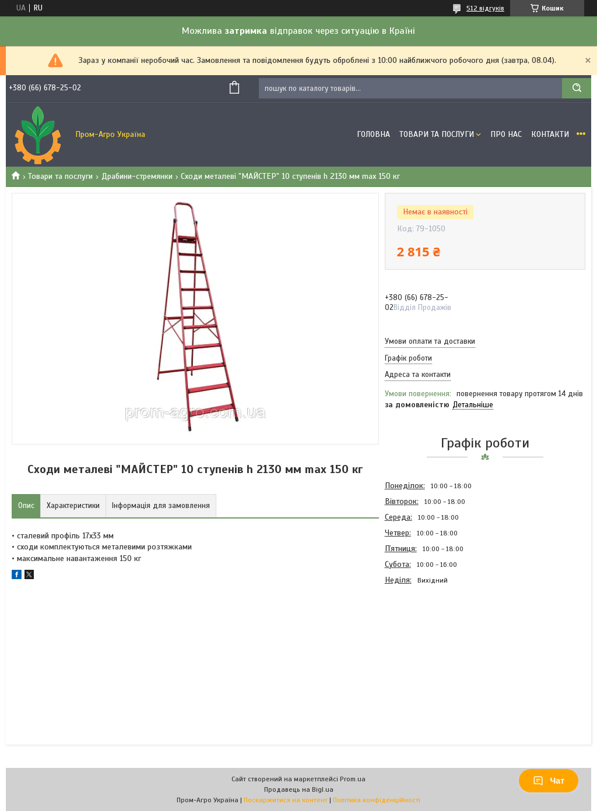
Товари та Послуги (436, 134)
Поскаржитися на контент (286, 800)
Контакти (550, 134)
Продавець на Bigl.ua (298, 789)
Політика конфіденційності (376, 800)
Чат (548, 780)
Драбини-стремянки (137, 176)
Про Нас (506, 134)
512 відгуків (485, 8)
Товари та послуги (60, 176)
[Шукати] (576, 88)
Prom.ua (353, 779)
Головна (373, 134)
